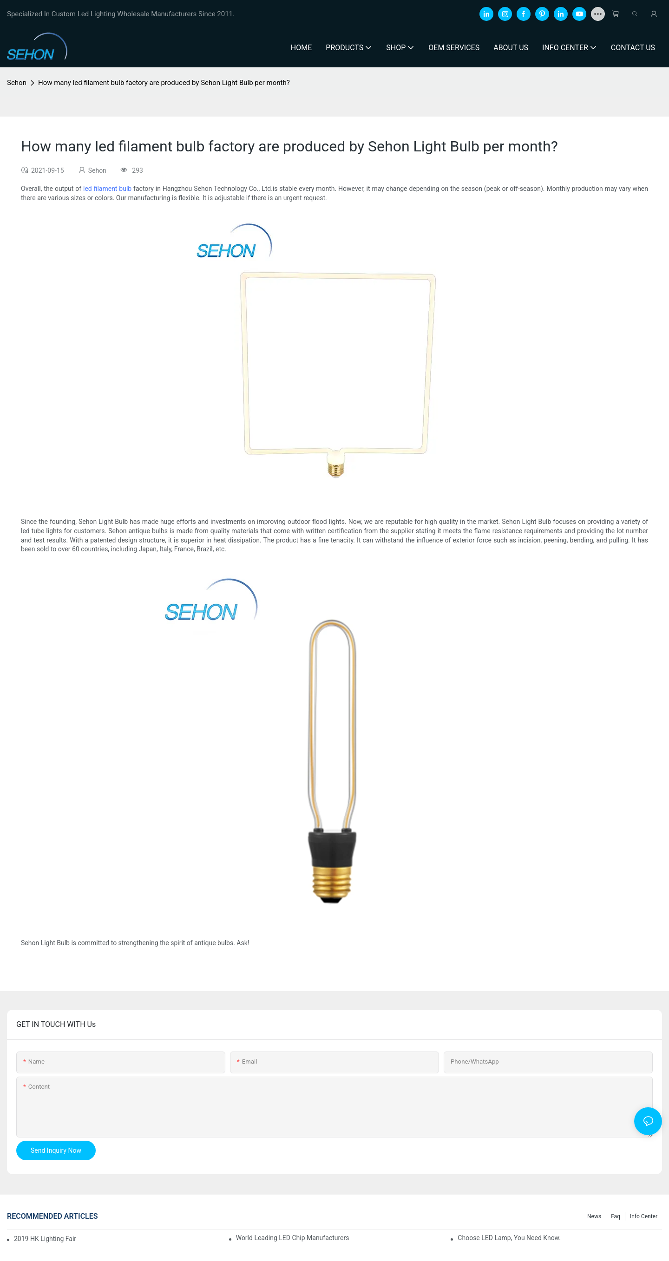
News (594, 1216)
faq (615, 1216)
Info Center (643, 1216)
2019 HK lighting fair (45, 1238)
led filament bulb (107, 188)
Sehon (16, 82)
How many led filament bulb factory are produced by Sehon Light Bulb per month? (164, 82)
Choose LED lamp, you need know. (509, 1237)
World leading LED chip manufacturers (292, 1237)
